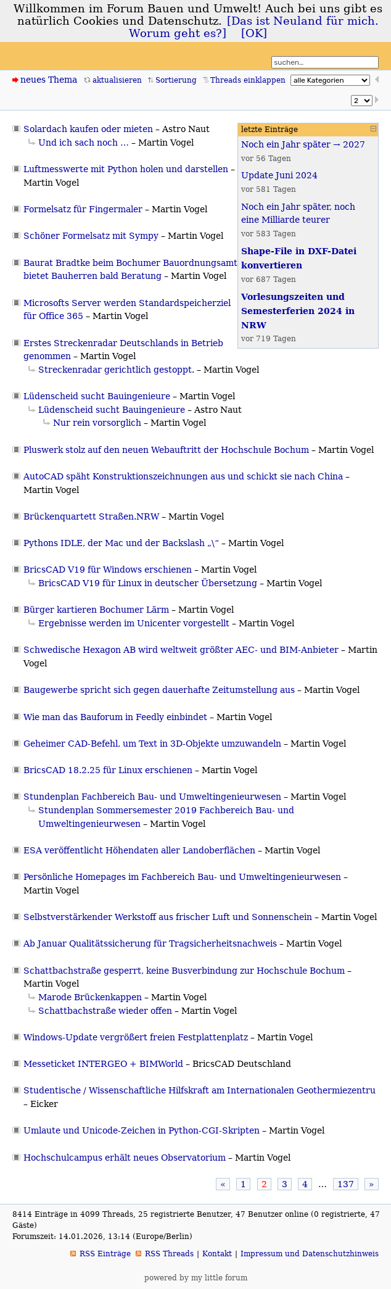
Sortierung (176, 80)
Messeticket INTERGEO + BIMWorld (103, 1064)
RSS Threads (169, 1254)
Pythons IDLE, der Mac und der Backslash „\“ (121, 543)
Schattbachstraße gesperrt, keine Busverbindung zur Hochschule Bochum (184, 971)
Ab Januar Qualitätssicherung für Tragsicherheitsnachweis (150, 943)
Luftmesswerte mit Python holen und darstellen (125, 169)
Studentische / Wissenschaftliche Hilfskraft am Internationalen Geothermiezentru (199, 1090)
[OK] (254, 33)
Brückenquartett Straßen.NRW (91, 516)
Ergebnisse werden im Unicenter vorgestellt (133, 623)
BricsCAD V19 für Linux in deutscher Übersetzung (147, 583)
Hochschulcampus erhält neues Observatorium (124, 1158)
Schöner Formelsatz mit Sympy (90, 236)
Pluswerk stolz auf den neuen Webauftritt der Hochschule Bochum (166, 450)
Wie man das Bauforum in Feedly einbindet (115, 717)
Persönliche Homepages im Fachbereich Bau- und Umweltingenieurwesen (182, 877)
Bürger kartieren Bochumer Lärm (96, 610)
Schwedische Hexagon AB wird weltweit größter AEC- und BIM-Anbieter (181, 650)
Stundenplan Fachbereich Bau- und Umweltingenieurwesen (152, 797)
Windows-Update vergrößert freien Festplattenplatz (135, 1037)
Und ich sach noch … (83, 142)
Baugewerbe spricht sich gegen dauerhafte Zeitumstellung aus (159, 690)
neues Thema (48, 80)
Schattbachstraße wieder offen (105, 1011)
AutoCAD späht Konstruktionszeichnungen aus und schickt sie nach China (183, 476)
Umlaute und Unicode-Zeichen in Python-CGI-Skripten (141, 1130)
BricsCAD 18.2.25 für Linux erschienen (107, 770)
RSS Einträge (105, 1254)
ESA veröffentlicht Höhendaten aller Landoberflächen (139, 850)
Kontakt (217, 1254)
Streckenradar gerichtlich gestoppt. (116, 370)
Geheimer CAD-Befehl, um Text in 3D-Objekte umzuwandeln (152, 743)
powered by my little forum (195, 1278)
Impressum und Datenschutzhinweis (310, 1254)
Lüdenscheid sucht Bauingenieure (96, 396)
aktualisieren (117, 80)
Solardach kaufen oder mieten (88, 129)
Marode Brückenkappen (90, 997)
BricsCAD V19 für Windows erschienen (107, 569)
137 (345, 1184)
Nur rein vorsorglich (97, 423)
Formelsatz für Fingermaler (82, 209)
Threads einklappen (248, 80)
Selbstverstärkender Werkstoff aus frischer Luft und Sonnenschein (167, 917)
